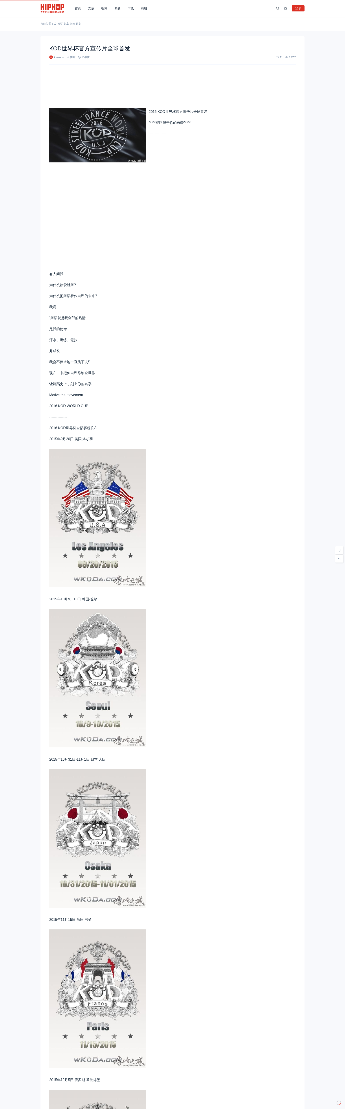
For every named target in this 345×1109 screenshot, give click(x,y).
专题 (117, 8)
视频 (104, 8)
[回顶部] (339, 559)
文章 (91, 8)
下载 (131, 8)
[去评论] (339, 550)
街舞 (72, 23)
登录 (298, 8)
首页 (78, 8)
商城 (144, 8)
